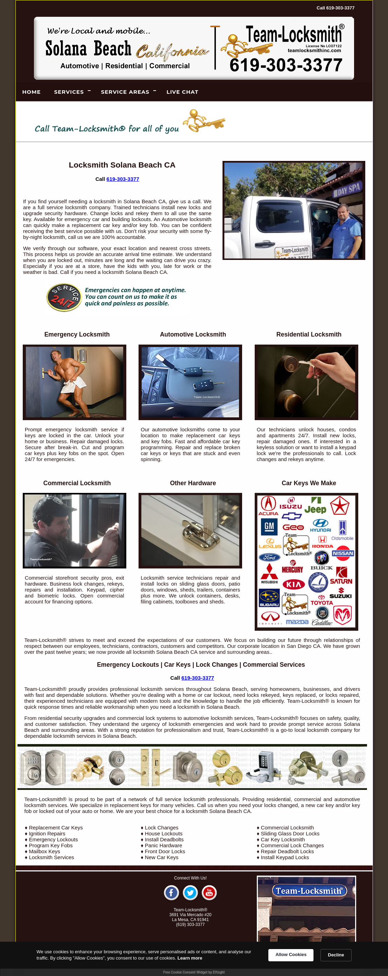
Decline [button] (336, 954)
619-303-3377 (122, 179)
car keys (229, 435)
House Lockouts (164, 833)
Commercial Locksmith (287, 827)
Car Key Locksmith (283, 839)
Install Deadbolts (164, 839)
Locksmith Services (51, 857)
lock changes (88, 584)
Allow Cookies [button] (290, 954)
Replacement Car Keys (56, 827)
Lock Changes (217, 664)
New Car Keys (161, 857)
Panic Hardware (163, 845)
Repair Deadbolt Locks (287, 851)
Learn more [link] (189, 958)
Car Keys (177, 664)
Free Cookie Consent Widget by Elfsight (194, 972)
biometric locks (56, 596)
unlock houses (316, 429)
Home (31, 92)
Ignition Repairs (47, 833)
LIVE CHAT (182, 92)
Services (69, 92)
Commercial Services (274, 664)
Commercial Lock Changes (292, 845)
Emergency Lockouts (128, 664)
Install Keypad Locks (285, 857)
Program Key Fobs (51, 845)
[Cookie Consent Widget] (194, 959)
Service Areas (125, 92)
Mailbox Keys (44, 851)
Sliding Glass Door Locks (290, 833)
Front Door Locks (165, 851)
